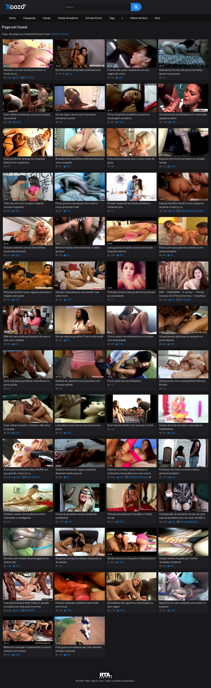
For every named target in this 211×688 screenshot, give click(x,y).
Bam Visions (32, 477)
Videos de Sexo (138, 18)
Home (12, 18)
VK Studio (185, 299)
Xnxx (157, 18)
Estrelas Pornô (93, 18)
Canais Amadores (68, 18)
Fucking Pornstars (138, 477)
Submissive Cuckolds (191, 210)
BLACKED (29, 610)
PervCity (29, 77)
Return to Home (60, 34)
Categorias (29, 18)
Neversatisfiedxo (188, 521)
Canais (47, 18)
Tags (112, 18)
